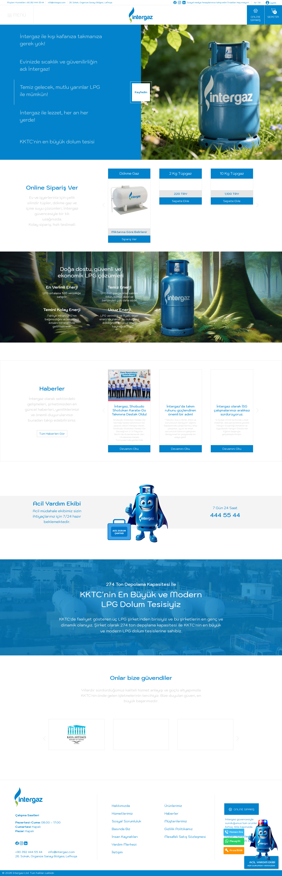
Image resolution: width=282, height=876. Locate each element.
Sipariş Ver (129, 239)
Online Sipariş (244, 809)
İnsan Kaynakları (125, 837)
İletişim (117, 852)
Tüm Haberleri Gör (52, 433)
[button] (103, 205)
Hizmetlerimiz (122, 813)
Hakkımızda (121, 806)
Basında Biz (121, 829)
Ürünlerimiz (173, 806)
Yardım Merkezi (124, 844)
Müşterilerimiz (175, 821)
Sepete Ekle (180, 239)
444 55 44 (225, 515)
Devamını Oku (129, 449)
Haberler (171, 813)
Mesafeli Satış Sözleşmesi (185, 837)
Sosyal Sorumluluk (126, 821)
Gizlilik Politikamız (178, 829)
